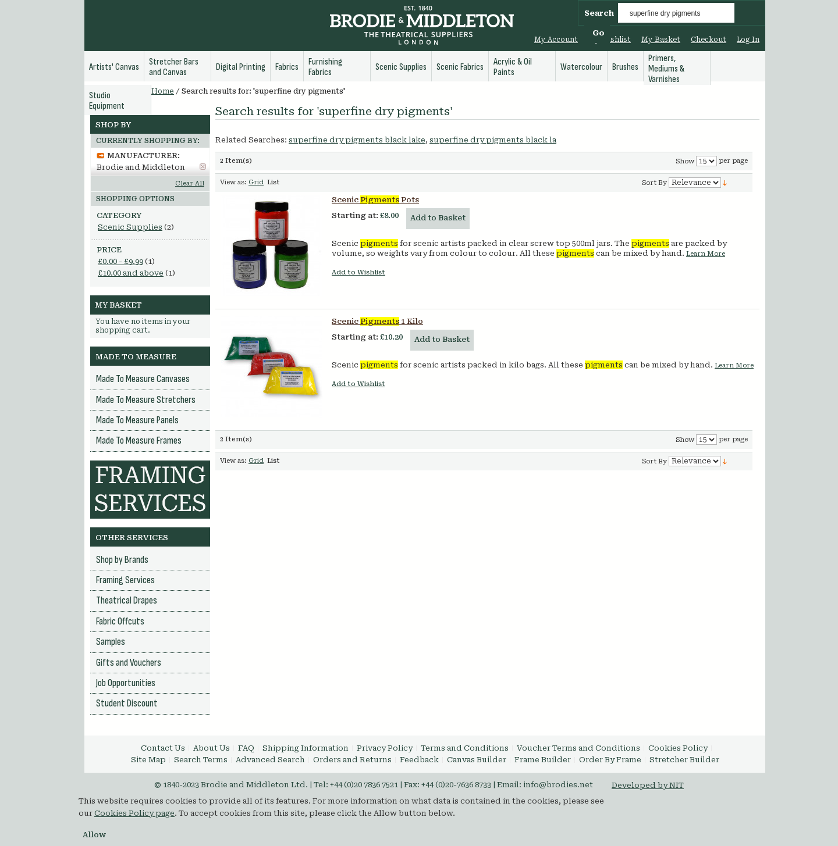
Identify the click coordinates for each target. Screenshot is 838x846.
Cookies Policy (678, 748)
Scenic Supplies (130, 227)
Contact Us (163, 748)
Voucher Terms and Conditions (578, 748)
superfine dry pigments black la (492, 139)
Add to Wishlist (358, 272)
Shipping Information (305, 748)
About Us (211, 748)
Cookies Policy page (134, 813)
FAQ (246, 748)
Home (162, 91)
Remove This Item (203, 166)
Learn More (705, 254)
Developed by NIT (648, 785)
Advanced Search (270, 759)
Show (685, 161)
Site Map (148, 759)
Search (599, 13)
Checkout (708, 39)
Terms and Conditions (465, 748)
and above (131, 273)
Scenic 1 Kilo (377, 321)
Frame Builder (542, 759)
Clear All (189, 183)
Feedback (419, 759)
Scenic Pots (375, 199)
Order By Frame (610, 759)
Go (598, 32)
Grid (256, 182)
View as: (233, 182)
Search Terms (201, 759)
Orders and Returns (352, 759)
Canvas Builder (476, 759)
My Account (556, 39)
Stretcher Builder (684, 759)
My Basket (660, 39)
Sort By (654, 183)
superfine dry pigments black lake (357, 139)
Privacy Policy (385, 748)
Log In (748, 39)
